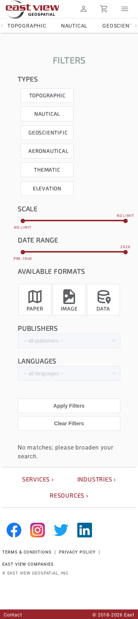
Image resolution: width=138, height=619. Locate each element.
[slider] (74, 220)
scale (28, 209)
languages (37, 361)
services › (38, 479)
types (28, 79)
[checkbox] (47, 93)
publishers (38, 328)
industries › (96, 479)
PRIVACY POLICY (77, 552)
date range (38, 240)
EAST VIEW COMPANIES (28, 564)
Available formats (51, 271)
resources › (69, 495)
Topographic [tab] (26, 26)
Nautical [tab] (74, 26)
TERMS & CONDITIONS (27, 552)
